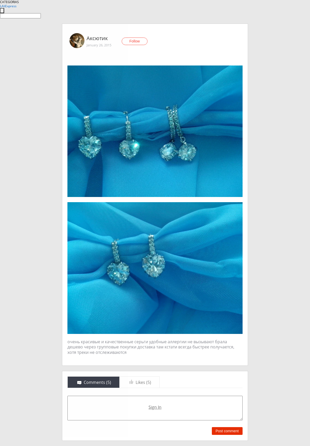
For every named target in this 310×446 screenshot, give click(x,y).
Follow (134, 41)
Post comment (227, 431)
